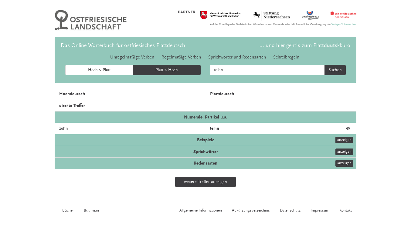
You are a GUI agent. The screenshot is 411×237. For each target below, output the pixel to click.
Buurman (91, 210)
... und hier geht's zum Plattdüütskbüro (305, 45)
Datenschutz (290, 210)
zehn (63, 128)
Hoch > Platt (99, 70)
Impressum (320, 210)
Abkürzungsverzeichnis (251, 210)
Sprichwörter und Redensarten (237, 57)
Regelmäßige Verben (181, 57)
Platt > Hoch (166, 70)
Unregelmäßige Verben (132, 57)
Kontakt (345, 210)
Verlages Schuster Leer (343, 24)
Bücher (68, 210)
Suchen (335, 70)
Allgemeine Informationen (200, 210)
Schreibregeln (286, 57)
